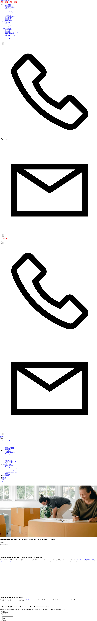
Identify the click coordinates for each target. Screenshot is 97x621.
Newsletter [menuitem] (4, 481)
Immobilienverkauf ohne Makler (11, 32)
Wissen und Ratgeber (6, 28)
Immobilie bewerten (9, 6)
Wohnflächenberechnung (10, 7)
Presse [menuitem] (3, 479)
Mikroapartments (8, 17)
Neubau (6, 34)
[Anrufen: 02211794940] (49, 138)
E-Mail (4, 618)
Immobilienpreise (8, 37)
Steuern (6, 36)
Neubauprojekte (8, 15)
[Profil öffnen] (3, 44)
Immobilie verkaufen (6, 4)
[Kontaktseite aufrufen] (49, 233)
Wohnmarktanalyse (8, 13)
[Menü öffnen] (3, 434)
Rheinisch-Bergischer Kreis (10, 24)
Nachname (4, 615)
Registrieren (2, 437)
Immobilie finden (5, 14)
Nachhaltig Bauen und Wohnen (11, 35)
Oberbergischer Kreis (9, 26)
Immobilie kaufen (8, 19)
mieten (34, 599)
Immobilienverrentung (9, 10)
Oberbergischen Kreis (11, 560)
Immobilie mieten (8, 20)
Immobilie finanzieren (9, 18)
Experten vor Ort (5, 21)
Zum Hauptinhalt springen (5, 0)
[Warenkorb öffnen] (3, 41)
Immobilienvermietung (9, 33)
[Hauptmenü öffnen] (3, 235)
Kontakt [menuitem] (4, 482)
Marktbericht (7, 30)
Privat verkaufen (8, 5)
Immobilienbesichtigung (9, 11)
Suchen (1, 542)
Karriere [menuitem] (4, 478)
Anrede (4, 611)
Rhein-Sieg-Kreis (8, 23)
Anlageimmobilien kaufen (10, 16)
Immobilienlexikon (8, 31)
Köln (6, 27)
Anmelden (2, 436)
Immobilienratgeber (9, 29)
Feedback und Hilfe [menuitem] (6, 483)
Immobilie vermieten (9, 9)
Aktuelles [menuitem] (4, 480)
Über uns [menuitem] (4, 477)
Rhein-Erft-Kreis (8, 22)
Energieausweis (8, 8)
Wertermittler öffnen (4, 544)
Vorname (4, 613)
